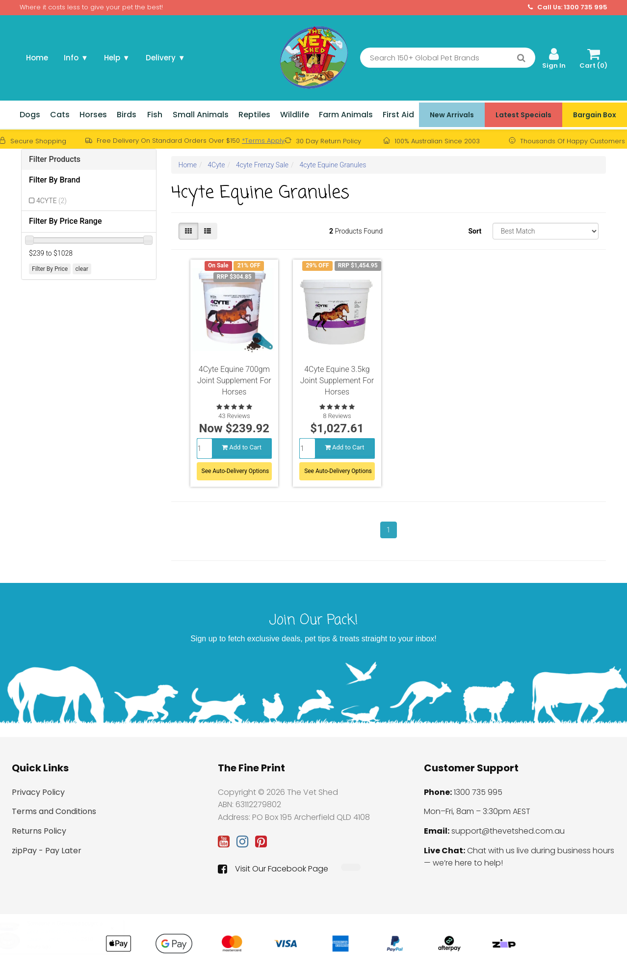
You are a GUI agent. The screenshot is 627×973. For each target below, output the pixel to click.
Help (117, 58)
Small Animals (201, 114)
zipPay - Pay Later (46, 850)
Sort (474, 231)
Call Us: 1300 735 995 (567, 7)
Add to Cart (241, 447)
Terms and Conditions (54, 811)
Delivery (165, 58)
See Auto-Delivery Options (235, 471)
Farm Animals (346, 114)
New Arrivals (452, 115)
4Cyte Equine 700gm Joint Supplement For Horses (234, 380)
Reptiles (254, 114)
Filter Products (54, 159)
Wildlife (294, 114)
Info (76, 58)
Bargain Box (594, 115)
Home (37, 58)
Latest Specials (523, 115)
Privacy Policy (38, 792)
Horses (93, 114)
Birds (126, 114)
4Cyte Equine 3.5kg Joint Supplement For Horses (337, 380)
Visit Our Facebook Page (273, 869)
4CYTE (51, 201)
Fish (154, 114)
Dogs (30, 114)
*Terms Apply (263, 140)
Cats (60, 114)
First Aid (398, 114)
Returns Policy (39, 831)
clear (82, 268)
